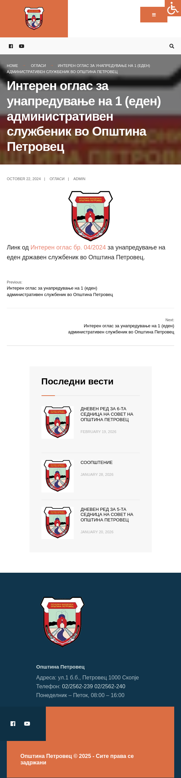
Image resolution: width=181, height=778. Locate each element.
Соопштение (96, 462)
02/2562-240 (109, 686)
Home (12, 66)
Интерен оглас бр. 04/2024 (68, 247)
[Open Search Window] (171, 46)
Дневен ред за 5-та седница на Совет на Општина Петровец (106, 514)
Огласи (38, 66)
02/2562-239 (77, 686)
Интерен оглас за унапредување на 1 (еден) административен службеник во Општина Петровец (60, 288)
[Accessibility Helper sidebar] (173, 8)
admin (79, 179)
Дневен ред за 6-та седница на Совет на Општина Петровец (106, 414)
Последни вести (77, 381)
